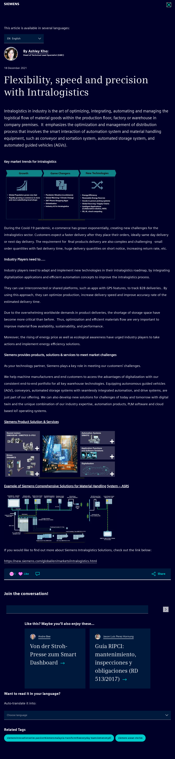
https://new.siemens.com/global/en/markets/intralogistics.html (50, 561)
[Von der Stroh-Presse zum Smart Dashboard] (55, 658)
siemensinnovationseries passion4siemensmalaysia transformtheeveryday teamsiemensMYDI (59, 738)
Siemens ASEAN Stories (130, 738)
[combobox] (7, 39)
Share (161, 573)
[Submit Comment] (166, 609)
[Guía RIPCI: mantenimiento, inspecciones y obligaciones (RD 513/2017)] (120, 658)
